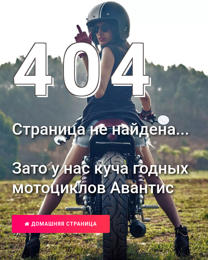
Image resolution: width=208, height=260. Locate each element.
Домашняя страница (61, 224)
